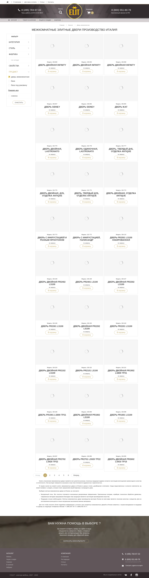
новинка (14, 96)
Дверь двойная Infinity (52, 65)
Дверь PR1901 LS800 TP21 (52, 415)
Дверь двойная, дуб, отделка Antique (52, 194)
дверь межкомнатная (20, 77)
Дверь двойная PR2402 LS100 (52, 283)
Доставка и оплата (30, 2)
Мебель (8, 557)
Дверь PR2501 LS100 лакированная (121, 238)
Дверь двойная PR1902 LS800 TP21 (121, 371)
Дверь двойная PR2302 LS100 (121, 283)
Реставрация (65, 559)
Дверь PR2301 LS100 (52, 326)
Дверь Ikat (121, 107)
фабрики (57, 20)
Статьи (42, 2)
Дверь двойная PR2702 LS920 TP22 (52, 460)
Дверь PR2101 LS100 (87, 370)
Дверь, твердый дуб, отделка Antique (121, 150)
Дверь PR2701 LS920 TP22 (87, 459)
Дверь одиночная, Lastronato (87, 150)
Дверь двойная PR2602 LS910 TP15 (121, 460)
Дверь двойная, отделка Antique (121, 194)
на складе (15, 60)
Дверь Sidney (52, 107)
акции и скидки (45, 20)
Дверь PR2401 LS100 (87, 282)
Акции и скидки (11, 559)
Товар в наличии (29, 20)
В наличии (9, 565)
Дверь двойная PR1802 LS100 (86, 416)
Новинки (9, 562)
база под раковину (19, 85)
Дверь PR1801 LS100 (121, 415)
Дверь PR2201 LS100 (121, 326)
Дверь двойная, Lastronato (52, 150)
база (13, 81)
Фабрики (9, 567)
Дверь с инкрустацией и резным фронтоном (52, 238)
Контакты (51, 2)
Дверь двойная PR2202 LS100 (86, 327)
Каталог (13, 20)
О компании (17, 2)
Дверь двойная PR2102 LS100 (52, 371)
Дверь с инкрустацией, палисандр (86, 238)
